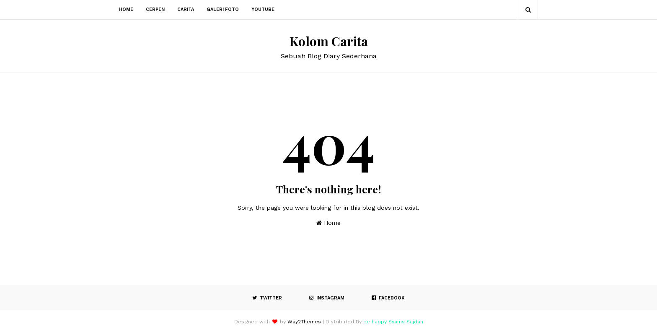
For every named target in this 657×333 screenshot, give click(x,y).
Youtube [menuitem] (262, 9)
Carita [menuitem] (185, 9)
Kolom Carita (329, 41)
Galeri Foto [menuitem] (223, 9)
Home (328, 222)
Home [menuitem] (126, 9)
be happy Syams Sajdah (393, 322)
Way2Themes (304, 322)
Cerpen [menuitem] (155, 9)
